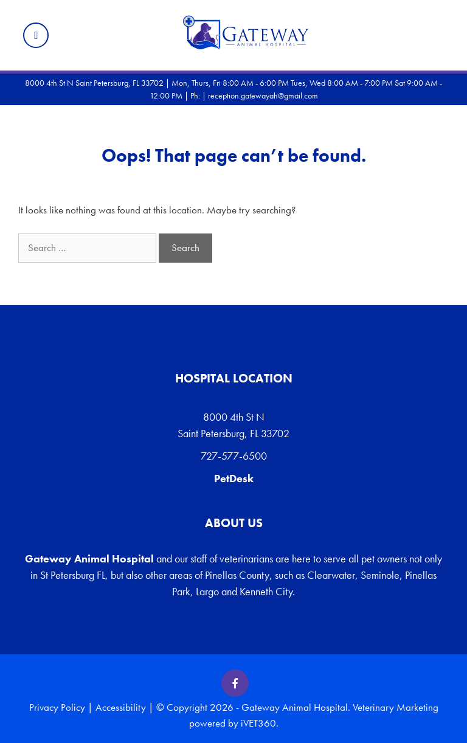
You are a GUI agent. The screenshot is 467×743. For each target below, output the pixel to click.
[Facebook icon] (235, 683)
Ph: (196, 95)
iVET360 (258, 723)
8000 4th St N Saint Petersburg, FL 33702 (233, 425)
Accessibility (120, 707)
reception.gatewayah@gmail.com (263, 95)
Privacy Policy (57, 707)
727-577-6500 (234, 456)
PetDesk (234, 478)
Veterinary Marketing (395, 707)
